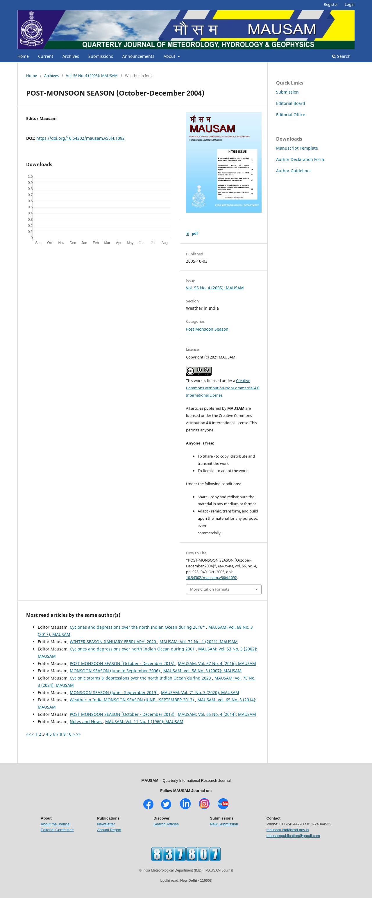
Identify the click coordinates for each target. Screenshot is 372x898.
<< (28, 734)
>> (78, 734)
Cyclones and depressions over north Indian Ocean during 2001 (133, 649)
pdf (195, 233)
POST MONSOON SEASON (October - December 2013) (123, 714)
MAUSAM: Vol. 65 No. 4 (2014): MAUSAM (217, 714)
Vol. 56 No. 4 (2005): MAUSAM (92, 75)
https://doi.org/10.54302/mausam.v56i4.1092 (80, 138)
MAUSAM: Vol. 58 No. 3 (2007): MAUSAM (202, 670)
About (170, 56)
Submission (287, 92)
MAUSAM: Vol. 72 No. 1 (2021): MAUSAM (199, 641)
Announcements (138, 56)
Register (331, 4)
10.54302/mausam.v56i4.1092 (211, 577)
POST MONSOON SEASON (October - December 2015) (123, 663)
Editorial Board (290, 103)
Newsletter (106, 824)
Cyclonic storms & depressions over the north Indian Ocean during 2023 (141, 678)
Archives (70, 56)
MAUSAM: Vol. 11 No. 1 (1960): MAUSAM (144, 721)
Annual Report (109, 830)
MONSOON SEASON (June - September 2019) (114, 692)
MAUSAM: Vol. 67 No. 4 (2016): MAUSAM (217, 663)
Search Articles (166, 824)
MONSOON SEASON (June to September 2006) (115, 670)
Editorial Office (290, 114)
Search (341, 56)
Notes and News (86, 721)
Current (45, 56)
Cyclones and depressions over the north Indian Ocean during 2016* (138, 627)
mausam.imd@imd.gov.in (288, 830)
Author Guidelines (294, 170)
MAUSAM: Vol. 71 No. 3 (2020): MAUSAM (200, 692)
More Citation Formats (209, 589)
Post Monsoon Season (207, 329)
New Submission (224, 824)
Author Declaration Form (300, 159)
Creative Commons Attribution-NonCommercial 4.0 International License (222, 388)
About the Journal (55, 824)
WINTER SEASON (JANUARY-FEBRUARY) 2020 (113, 641)
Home (23, 56)
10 (69, 734)
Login (350, 4)
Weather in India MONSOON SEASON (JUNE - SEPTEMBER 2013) (132, 699)
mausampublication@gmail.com (293, 836)
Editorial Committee (57, 830)
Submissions (100, 56)
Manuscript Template (297, 148)
